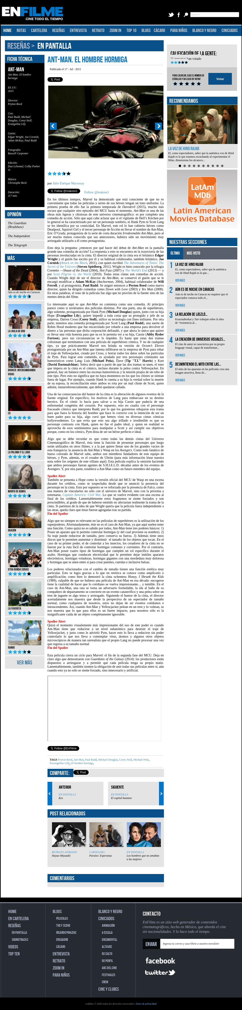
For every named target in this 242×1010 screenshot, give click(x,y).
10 (222, 166)
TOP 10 (131, 30)
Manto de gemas (25, 489)
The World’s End (136, 270)
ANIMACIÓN (108, 925)
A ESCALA (107, 932)
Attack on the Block (74, 263)
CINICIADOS (230, 30)
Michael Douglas (108, 759)
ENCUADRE (62, 940)
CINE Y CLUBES (108, 989)
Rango (25, 646)
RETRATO (98, 30)
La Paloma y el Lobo (25, 450)
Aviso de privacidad (146, 1003)
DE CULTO (107, 954)
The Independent (24, 237)
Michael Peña (141, 759)
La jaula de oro (25, 329)
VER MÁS (24, 662)
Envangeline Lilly (60, 763)
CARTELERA (39, 30)
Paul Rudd (90, 759)
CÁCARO (159, 30)
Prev (53, 126)
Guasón (25, 528)
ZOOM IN (115, 30)
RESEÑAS (58, 30)
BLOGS (146, 30)
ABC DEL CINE (109, 968)
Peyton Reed (65, 759)
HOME (7, 30)
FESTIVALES (108, 975)
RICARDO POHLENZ (66, 932)
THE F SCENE (63, 925)
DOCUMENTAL (109, 940)
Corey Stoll (125, 759)
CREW (105, 982)
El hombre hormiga (82, 763)
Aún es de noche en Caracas (25, 293)
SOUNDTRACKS (20, 940)
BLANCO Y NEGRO (204, 30)
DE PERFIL (107, 961)
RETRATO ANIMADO (64, 852)
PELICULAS (62, 918)
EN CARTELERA (18, 919)
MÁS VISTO (193, 253)
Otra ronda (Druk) (25, 567)
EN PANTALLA (54, 46)
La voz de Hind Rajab (183, 149)
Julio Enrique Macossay (68, 183)
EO (25, 411)
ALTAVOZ (107, 947)
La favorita (25, 607)
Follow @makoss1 (96, 192)
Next (158, 126)
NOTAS (21, 30)
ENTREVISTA (78, 30)
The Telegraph (24, 247)
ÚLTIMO (175, 253)
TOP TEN (14, 954)
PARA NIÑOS (178, 30)
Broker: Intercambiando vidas (25, 370)
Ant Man (78, 759)
